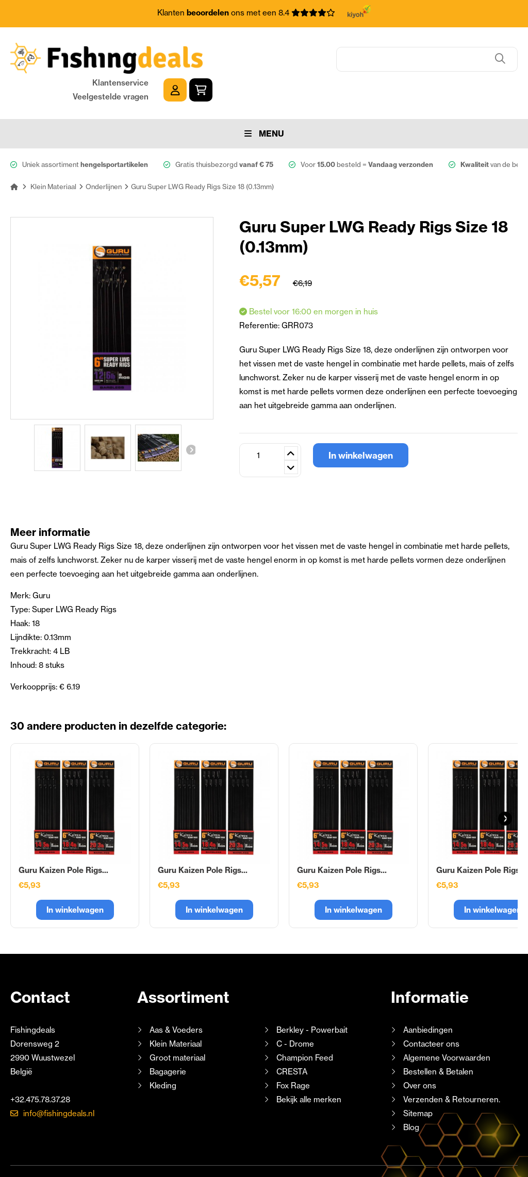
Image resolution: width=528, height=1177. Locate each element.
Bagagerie (168, 1038)
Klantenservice (426, 50)
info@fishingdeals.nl (58, 1080)
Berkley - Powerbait (312, 996)
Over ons (419, 1052)
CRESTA (291, 1038)
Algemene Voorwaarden (446, 1024)
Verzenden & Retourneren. (451, 1066)
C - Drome (295, 1010)
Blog (410, 1094)
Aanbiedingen (428, 996)
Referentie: (260, 292)
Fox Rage (293, 1052)
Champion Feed (304, 1024)
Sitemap (418, 1080)
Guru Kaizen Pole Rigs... (63, 837)
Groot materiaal (177, 1024)
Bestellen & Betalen (438, 1038)
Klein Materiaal (176, 1010)
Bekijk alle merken (308, 1066)
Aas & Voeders (176, 996)
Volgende (190, 416)
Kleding (163, 1052)
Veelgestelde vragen (416, 64)
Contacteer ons (431, 1010)
